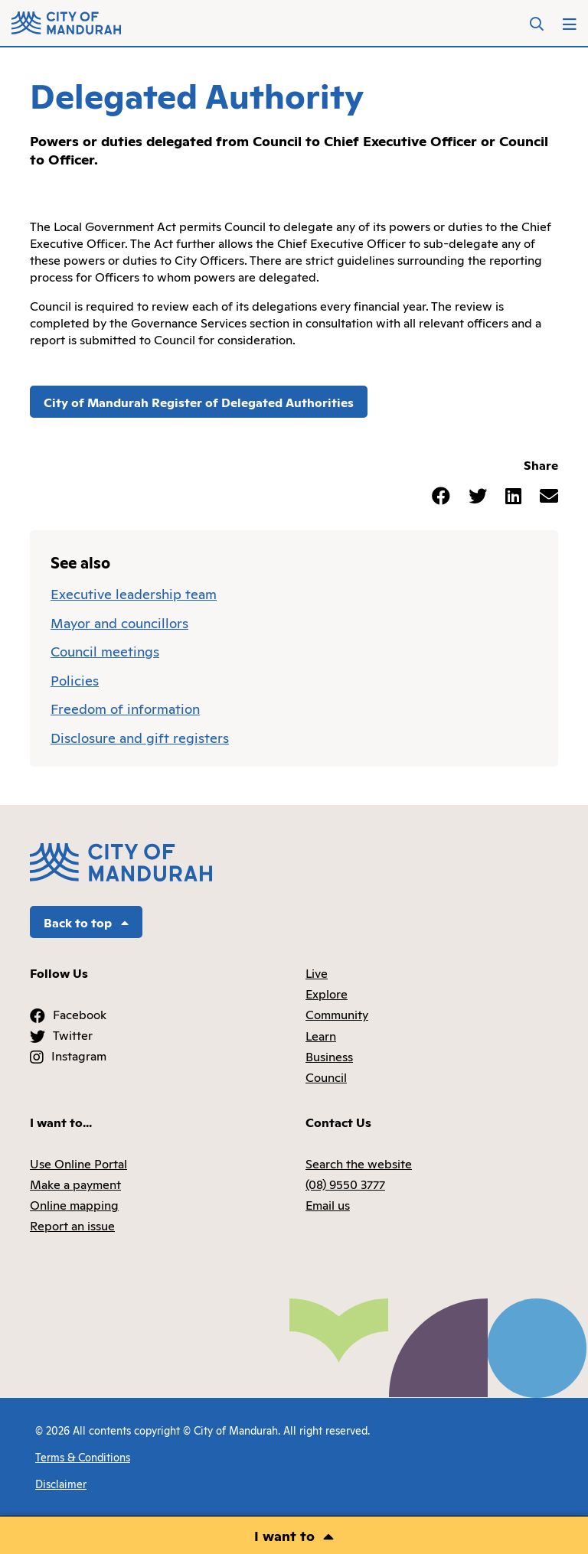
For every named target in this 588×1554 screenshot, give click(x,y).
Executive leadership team (134, 593)
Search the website (358, 1163)
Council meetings (105, 650)
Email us (327, 1204)
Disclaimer (61, 1483)
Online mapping (74, 1204)
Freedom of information (125, 708)
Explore (326, 993)
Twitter (73, 1034)
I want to (284, 1535)
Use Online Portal (78, 1163)
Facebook (79, 1013)
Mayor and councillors (119, 622)
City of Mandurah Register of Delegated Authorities (199, 401)
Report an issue (72, 1225)
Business (329, 1055)
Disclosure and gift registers (140, 737)
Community (336, 1013)
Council (326, 1076)
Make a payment (75, 1183)
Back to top (86, 922)
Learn (320, 1035)
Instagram (78, 1055)
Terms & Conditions (82, 1456)
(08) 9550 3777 (345, 1183)
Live (316, 972)
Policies (75, 679)
